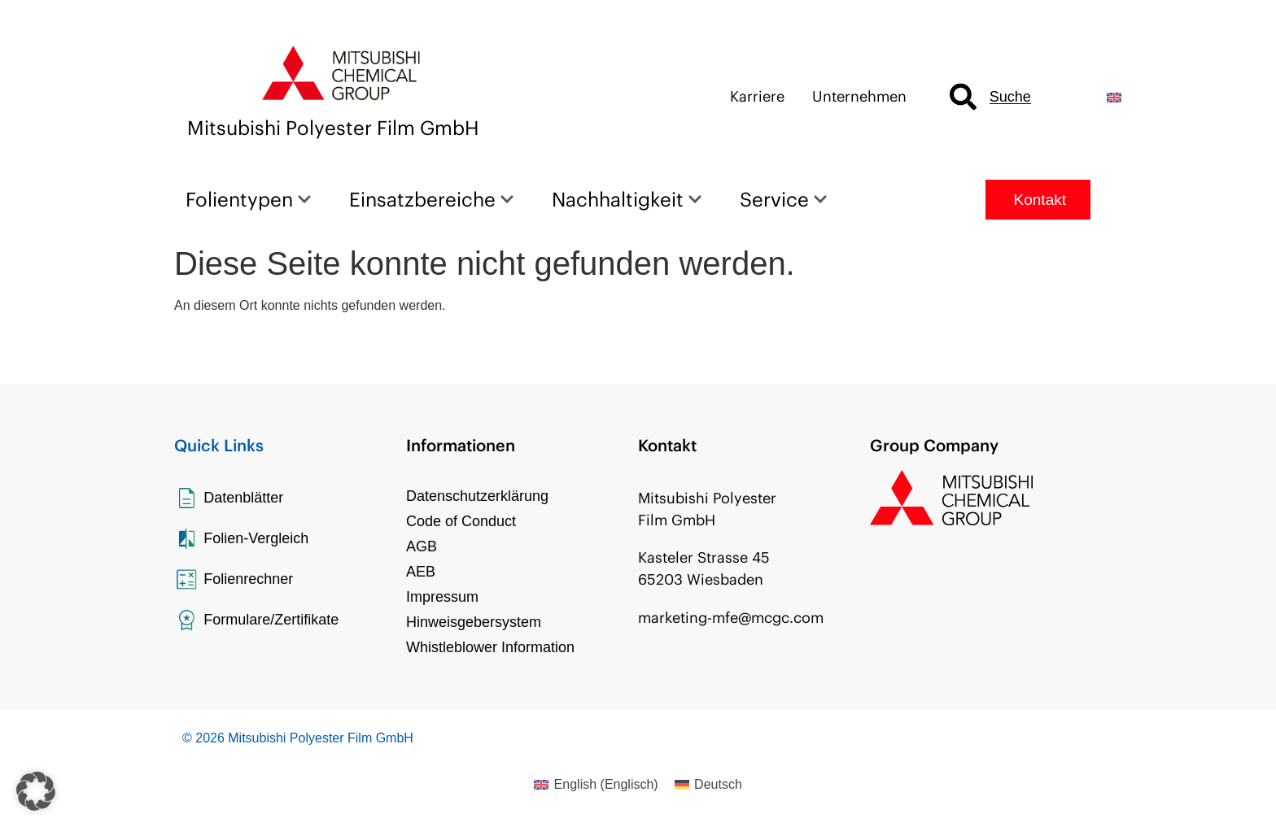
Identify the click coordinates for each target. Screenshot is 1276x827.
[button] (36, 791)
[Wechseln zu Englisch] (1114, 97)
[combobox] (1014, 97)
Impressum (442, 597)
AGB (421, 546)
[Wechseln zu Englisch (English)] (596, 784)
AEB (420, 572)
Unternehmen (859, 96)
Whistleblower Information (490, 647)
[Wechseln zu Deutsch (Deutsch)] (708, 784)
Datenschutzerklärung (477, 496)
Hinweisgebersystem (473, 622)
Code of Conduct (461, 521)
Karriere (757, 96)
